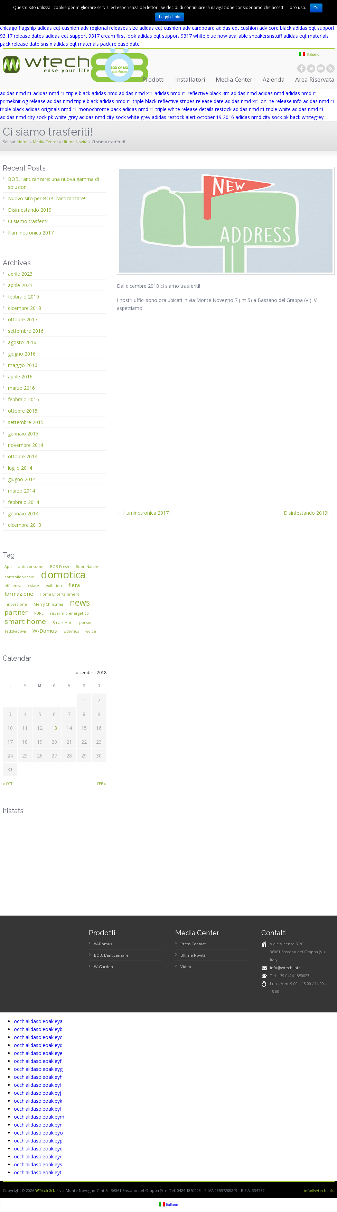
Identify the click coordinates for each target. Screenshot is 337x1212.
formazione (18, 593)
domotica (63, 574)
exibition (54, 585)
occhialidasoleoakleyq (38, 1148)
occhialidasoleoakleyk (38, 1101)
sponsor (85, 622)
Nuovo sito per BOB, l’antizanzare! (46, 198)
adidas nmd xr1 (136, 93)
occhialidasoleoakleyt (38, 1172)
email (321, 68)
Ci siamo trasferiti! (28, 221)
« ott (7, 783)
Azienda (274, 79)
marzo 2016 (21, 388)
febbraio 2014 (23, 502)
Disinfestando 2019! (30, 209)
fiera (74, 584)
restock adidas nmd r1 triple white (253, 109)
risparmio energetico (69, 613)
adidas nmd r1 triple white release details (168, 109)
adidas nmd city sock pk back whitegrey (279, 117)
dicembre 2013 (24, 525)
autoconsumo (31, 566)
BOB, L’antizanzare (111, 955)
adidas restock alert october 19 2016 (193, 117)
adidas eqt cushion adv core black (253, 28)
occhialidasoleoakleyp (38, 1140)
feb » (101, 783)
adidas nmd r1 (16, 93)
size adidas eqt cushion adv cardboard (172, 28)
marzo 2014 (21, 490)
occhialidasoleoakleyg (38, 1069)
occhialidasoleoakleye (38, 1053)
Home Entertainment (59, 594)
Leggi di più (169, 17)
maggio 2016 (22, 365)
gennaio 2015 (23, 433)
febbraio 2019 (23, 296)
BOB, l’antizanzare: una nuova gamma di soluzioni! (53, 183)
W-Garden (103, 966)
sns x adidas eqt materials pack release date (90, 43)
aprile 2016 (20, 376)
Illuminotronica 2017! (31, 232)
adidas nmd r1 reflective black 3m (192, 93)
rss (330, 68)
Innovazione (15, 604)
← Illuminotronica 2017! (143, 512)
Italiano (309, 54)
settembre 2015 (26, 422)
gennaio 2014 (23, 513)
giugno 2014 (22, 479)
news (80, 602)
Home (23, 141)
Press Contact (193, 943)
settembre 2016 (26, 331)
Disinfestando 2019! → (309, 512)
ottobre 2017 (22, 319)
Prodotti (153, 79)
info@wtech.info (285, 967)
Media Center (234, 79)
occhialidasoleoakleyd (38, 1045)
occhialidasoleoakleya (38, 1021)
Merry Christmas (48, 604)
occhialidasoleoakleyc (38, 1037)
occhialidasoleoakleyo (38, 1132)
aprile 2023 (20, 273)
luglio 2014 (20, 468)
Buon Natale (87, 566)
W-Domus (44, 630)
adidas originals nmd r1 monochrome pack (73, 109)
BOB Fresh (59, 566)
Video (185, 966)
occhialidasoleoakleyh (38, 1077)
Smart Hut (62, 622)
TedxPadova (15, 631)
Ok (316, 8)
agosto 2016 (22, 342)
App (8, 566)
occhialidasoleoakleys (38, 1164)
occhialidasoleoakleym (39, 1116)
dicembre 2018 (24, 308)
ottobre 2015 (22, 410)
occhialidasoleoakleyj (37, 1093)
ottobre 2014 (22, 456)
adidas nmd (105, 93)
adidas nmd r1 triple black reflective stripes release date (162, 101)
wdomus (71, 631)
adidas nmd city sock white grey (114, 117)
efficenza (12, 585)
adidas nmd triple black (72, 101)
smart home (25, 621)
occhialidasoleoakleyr (38, 1156)
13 (54, 728)
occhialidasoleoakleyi (37, 1085)
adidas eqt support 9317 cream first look (90, 36)
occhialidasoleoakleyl (37, 1108)
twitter (311, 68)
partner (16, 612)
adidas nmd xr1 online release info (263, 101)
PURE (39, 613)
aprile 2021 (20, 285)
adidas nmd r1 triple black (61, 93)
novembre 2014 (25, 445)
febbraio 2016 (23, 399)
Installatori (190, 79)
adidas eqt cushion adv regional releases (82, 28)
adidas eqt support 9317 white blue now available (193, 36)
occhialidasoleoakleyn (38, 1124)
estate (33, 585)
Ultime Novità (74, 141)
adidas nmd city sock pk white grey (39, 117)
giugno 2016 (22, 353)
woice (90, 631)
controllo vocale (19, 577)
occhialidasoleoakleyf (38, 1061)
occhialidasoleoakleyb (38, 1029)
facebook (301, 68)
